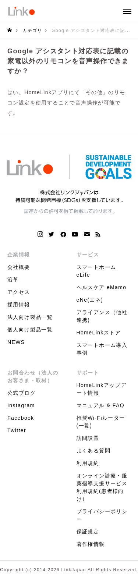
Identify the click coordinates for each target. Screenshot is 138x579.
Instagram (21, 405)
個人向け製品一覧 (30, 330)
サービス (88, 254)
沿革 (13, 280)
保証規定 (88, 531)
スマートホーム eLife (96, 271)
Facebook (20, 418)
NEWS (16, 342)
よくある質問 (93, 451)
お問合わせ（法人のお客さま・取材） (33, 376)
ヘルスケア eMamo (102, 287)
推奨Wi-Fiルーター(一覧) (101, 422)
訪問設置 (88, 438)
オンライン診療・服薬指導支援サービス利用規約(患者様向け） (102, 487)
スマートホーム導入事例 (102, 349)
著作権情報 (91, 544)
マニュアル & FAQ (101, 405)
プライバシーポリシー (102, 515)
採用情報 (18, 305)
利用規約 (88, 463)
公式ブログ (21, 393)
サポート (88, 373)
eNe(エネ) (90, 300)
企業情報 (18, 254)
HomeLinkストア (99, 332)
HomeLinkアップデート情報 (102, 389)
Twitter (16, 430)
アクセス (18, 292)
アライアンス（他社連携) (102, 316)
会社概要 (18, 267)
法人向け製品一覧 (30, 317)
